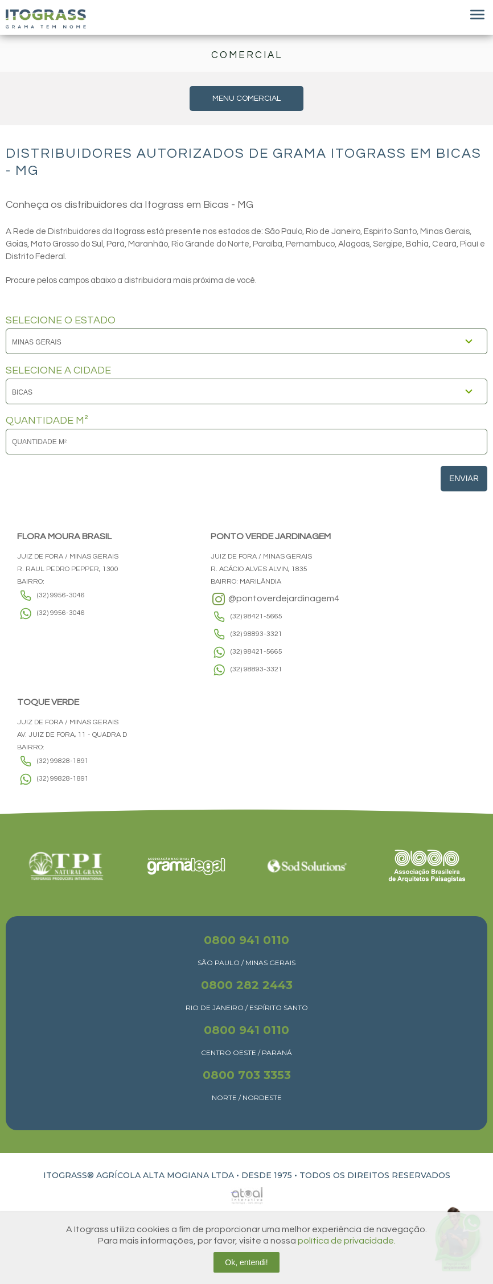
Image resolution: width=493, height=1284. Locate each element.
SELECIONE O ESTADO (61, 320)
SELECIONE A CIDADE (58, 371)
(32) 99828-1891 (63, 761)
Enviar (464, 478)
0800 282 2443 (247, 985)
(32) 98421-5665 (256, 616)
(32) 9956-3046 (61, 595)
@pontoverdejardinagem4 (275, 599)
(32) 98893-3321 (256, 634)
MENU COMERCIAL (246, 98)
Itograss (46, 19)
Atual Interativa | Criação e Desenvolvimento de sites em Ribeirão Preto (234, 1192)
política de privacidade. (347, 1240)
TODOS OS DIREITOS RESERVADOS (374, 1175)
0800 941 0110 (246, 940)
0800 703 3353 (247, 1075)
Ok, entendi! (246, 1262)
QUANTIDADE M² (47, 421)
